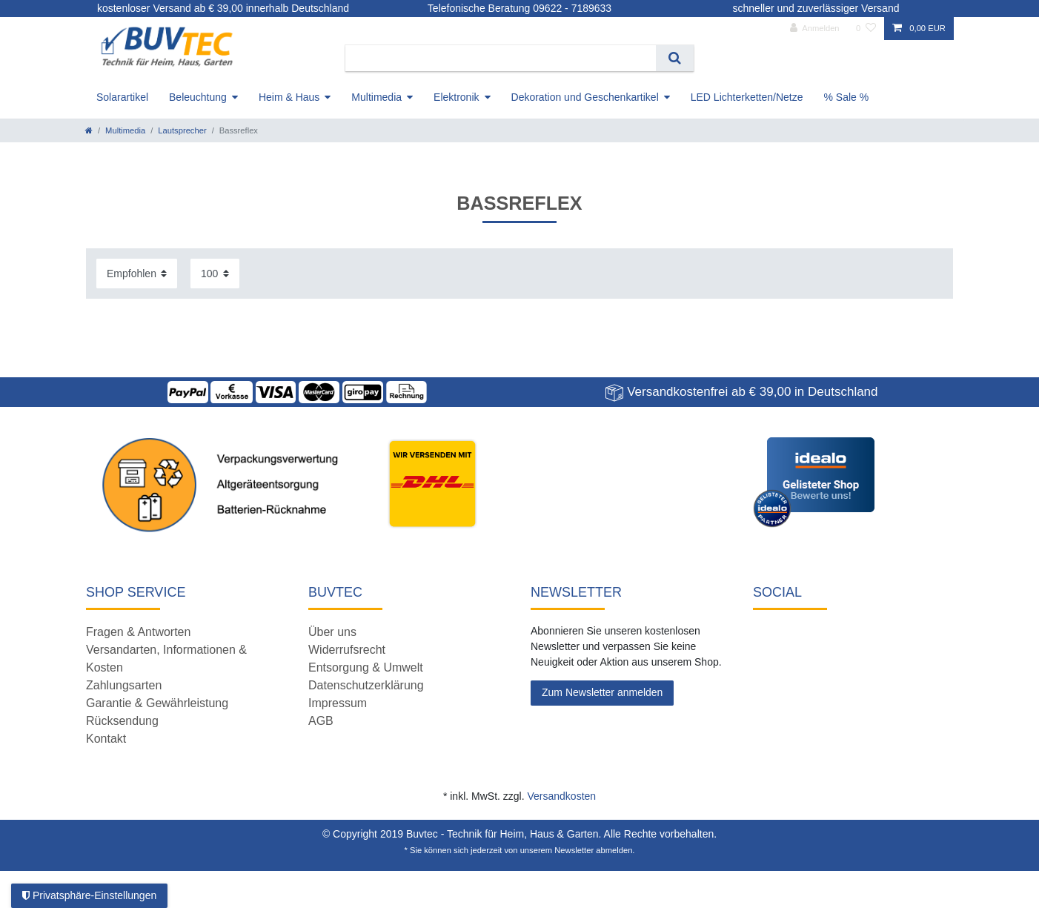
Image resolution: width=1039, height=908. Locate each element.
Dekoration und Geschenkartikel (585, 97)
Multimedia (376, 97)
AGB (320, 721)
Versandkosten (561, 796)
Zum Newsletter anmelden (602, 692)
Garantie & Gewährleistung (157, 703)
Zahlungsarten (124, 685)
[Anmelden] (815, 28)
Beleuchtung (198, 97)
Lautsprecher (182, 130)
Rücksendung (122, 721)
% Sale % (846, 97)
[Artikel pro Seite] (214, 273)
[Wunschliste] (866, 28)
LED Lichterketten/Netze (747, 97)
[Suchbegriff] (500, 58)
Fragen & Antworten (138, 632)
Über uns (332, 632)
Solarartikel (122, 97)
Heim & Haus (289, 97)
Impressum (337, 703)
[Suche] (675, 58)
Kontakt (106, 738)
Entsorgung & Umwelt (365, 667)
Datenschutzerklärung (366, 685)
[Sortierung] (136, 273)
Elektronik (456, 97)
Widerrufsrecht (346, 649)
